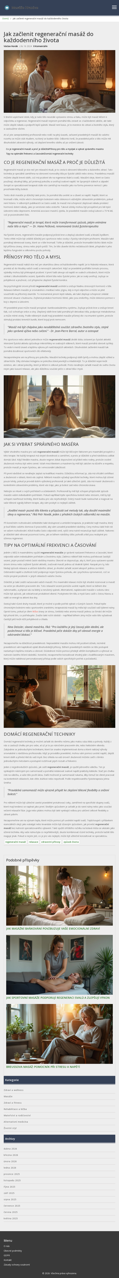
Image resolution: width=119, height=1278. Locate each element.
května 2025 (11, 1218)
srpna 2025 (10, 1199)
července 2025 (12, 1205)
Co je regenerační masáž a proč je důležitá (27, 149)
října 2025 (9, 1186)
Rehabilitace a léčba (15, 1109)
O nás (7, 1246)
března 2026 (11, 1155)
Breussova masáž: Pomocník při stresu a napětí (43, 1066)
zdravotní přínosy (50, 841)
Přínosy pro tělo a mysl (60, 149)
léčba (35, 611)
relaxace (33, 841)
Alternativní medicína (16, 1121)
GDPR (7, 1255)
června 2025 (11, 1212)
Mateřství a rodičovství (17, 1115)
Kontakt (8, 1260)
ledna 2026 (10, 1167)
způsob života (71, 841)
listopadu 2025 (12, 1180)
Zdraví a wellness (14, 1090)
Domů (5, 18)
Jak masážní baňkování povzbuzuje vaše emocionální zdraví (53, 928)
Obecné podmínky (13, 1250)
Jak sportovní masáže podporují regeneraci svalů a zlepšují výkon (58, 997)
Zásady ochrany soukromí (17, 1264)
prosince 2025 (12, 1174)
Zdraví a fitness (13, 1102)
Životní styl (10, 1128)
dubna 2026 (10, 1148)
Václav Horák (11, 46)
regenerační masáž (15, 841)
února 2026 (10, 1161)
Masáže (8, 1096)
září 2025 (9, 1193)
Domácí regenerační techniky (58, 153)
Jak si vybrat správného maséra (88, 149)
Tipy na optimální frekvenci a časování (25, 153)
